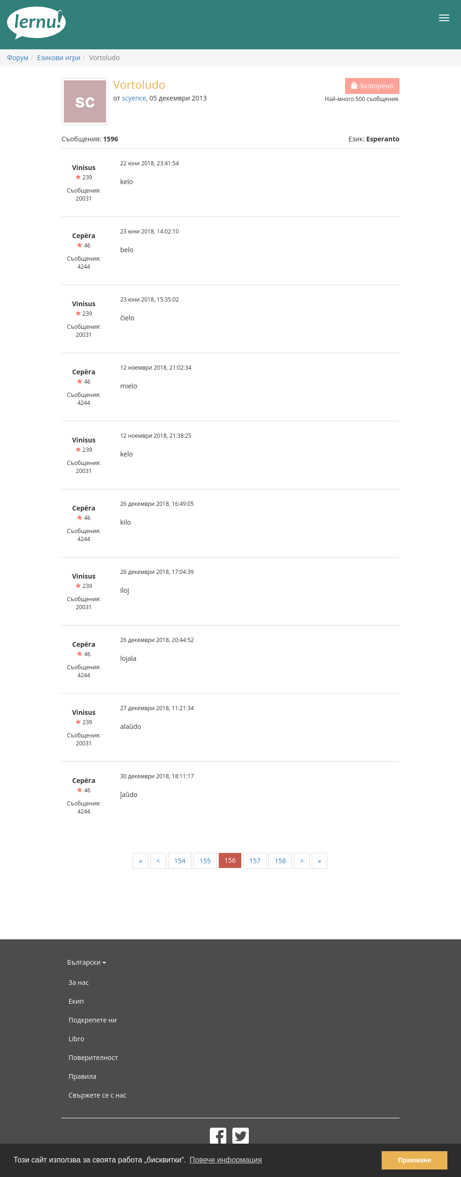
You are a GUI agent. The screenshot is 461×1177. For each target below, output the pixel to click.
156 (230, 860)
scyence (134, 97)
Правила (82, 1076)
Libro (77, 1038)
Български (86, 962)
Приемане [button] (414, 1160)
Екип (76, 1001)
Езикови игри (58, 57)
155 (205, 860)
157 (255, 860)
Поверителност (93, 1057)
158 (280, 860)
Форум (17, 57)
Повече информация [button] (226, 1160)
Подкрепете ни (93, 1019)
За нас (79, 982)
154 (179, 860)
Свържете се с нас (97, 1095)
